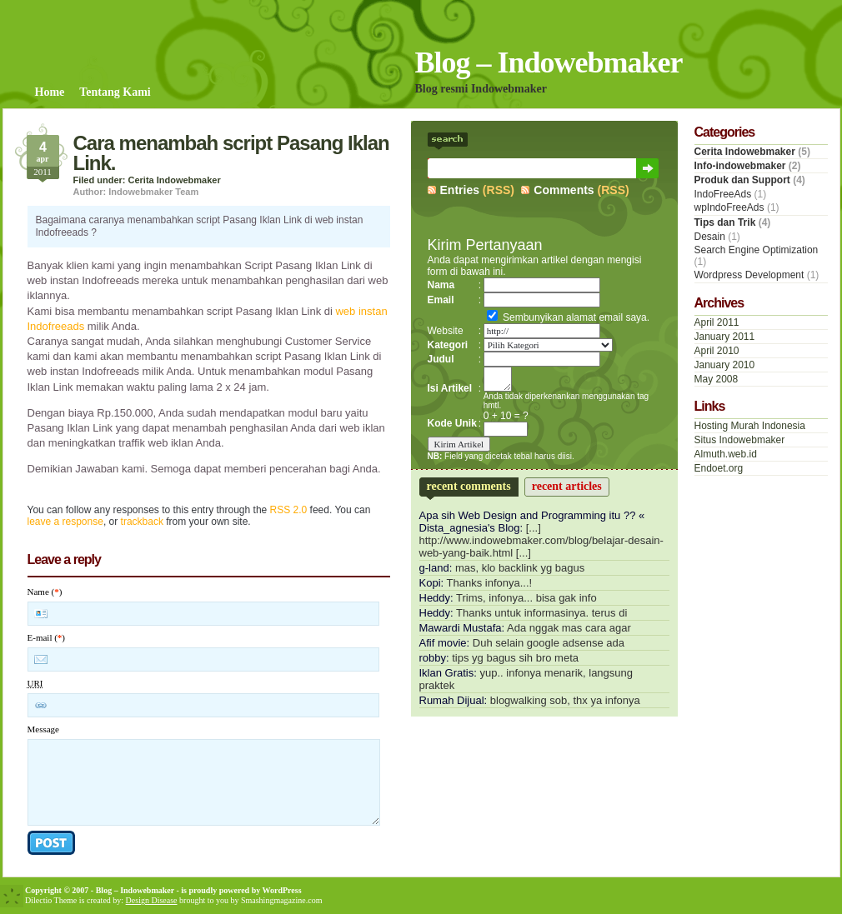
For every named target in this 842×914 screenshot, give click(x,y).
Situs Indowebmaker (739, 440)
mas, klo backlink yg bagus (519, 568)
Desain (709, 236)
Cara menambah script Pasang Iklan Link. (231, 153)
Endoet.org (719, 468)
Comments (564, 190)
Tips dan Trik (725, 222)
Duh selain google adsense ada (548, 643)
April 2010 (716, 351)
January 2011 (724, 336)
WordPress (282, 890)
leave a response (65, 521)
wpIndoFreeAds (729, 207)
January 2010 (724, 365)
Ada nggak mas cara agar (569, 628)
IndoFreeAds (723, 194)
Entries (459, 190)
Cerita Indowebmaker (174, 180)
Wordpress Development (749, 275)
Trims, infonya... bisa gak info (526, 598)
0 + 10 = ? (506, 416)
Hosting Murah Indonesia (749, 426)
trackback (142, 521)
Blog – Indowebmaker (549, 62)
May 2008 (716, 379)
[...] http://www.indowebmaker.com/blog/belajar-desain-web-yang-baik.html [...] (541, 540)
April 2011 (716, 322)
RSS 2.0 (289, 510)
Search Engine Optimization (756, 250)
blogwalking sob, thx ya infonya (565, 700)
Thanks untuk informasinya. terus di (541, 613)
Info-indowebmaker (740, 166)
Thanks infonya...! (490, 583)
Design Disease (152, 900)
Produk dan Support (742, 180)
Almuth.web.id (725, 454)
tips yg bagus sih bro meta (515, 658)
